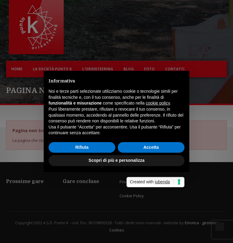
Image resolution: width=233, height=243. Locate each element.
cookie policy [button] (158, 103)
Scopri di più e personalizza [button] (116, 160)
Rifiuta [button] (82, 147)
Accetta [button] (151, 147)
